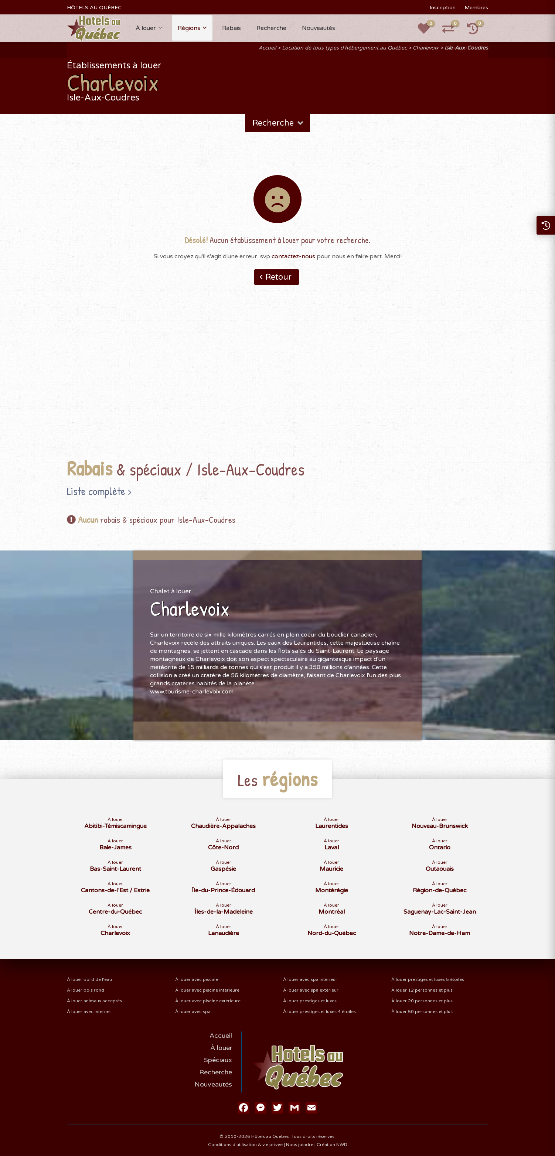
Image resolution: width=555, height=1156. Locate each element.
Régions (189, 28)
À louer (146, 28)
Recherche (271, 28)
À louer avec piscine (196, 979)
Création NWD (332, 1144)
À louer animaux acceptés (94, 1000)
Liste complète (96, 491)
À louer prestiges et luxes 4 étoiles (319, 1011)
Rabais (231, 28)
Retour (278, 277)
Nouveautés (318, 28)
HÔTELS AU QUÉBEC (94, 7)
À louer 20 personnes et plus (422, 1000)
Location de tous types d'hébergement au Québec (344, 48)
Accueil (267, 48)
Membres (476, 7)
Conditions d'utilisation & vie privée (245, 1144)
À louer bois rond (85, 990)
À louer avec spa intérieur (310, 979)
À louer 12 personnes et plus (422, 990)
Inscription (443, 7)
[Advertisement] (277, 383)
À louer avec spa (193, 1011)
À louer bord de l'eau (89, 979)
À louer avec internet (89, 1011)
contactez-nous (293, 256)
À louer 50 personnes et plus (422, 1011)
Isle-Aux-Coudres (466, 48)
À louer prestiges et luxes (310, 1000)
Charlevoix (426, 48)
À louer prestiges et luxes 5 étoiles (427, 979)
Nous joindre (299, 1144)
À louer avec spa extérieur (310, 990)
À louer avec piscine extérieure (208, 1000)
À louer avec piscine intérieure (207, 990)
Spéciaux (218, 1060)
